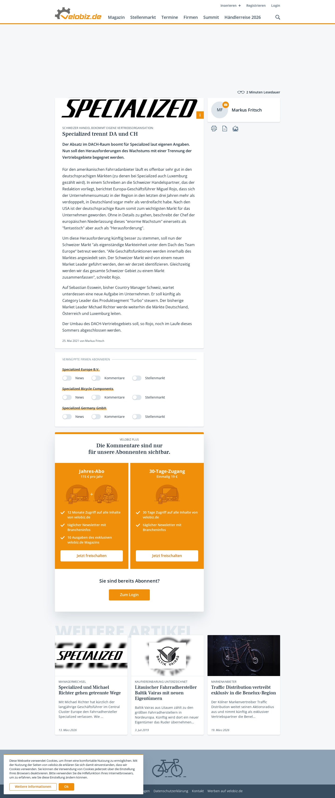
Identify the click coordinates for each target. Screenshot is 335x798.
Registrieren (256, 5)
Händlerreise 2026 (242, 17)
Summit (211, 17)
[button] (66, 787)
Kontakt (198, 791)
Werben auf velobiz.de (225, 791)
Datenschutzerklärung (171, 791)
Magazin (116, 17)
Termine (169, 17)
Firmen (191, 17)
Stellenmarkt (143, 17)
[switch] (67, 378)
